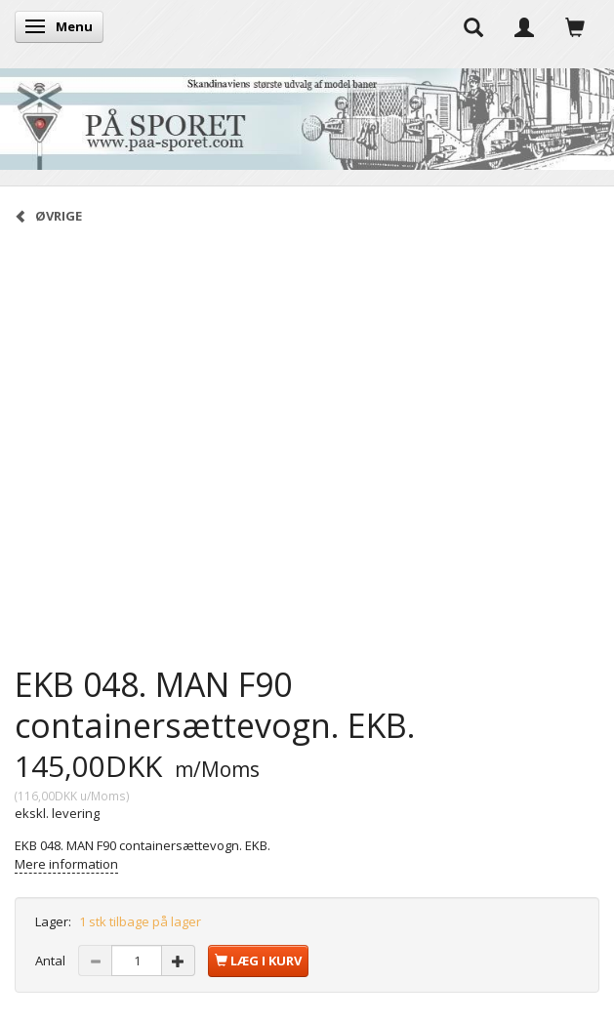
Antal (51, 960)
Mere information (66, 864)
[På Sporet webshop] (307, 115)
